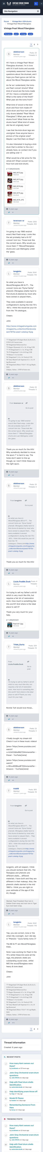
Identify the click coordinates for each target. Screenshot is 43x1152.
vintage (23, 34)
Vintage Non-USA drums (21, 21)
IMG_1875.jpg (18, 193)
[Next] (37, 44)
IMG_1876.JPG (18, 200)
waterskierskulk (17, 1087)
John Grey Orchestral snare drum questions (24, 1074)
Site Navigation (21, 11)
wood (30, 34)
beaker (14, 1100)
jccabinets (15, 1068)
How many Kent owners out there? (22, 1064)
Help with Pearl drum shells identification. (21, 1083)
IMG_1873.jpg (18, 179)
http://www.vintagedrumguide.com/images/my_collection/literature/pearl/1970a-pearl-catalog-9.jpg (21, 329)
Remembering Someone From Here (22, 1106)
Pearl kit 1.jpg (18, 624)
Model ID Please (17, 1098)
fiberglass (8, 34)
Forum (6, 21)
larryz (13, 1110)
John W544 (15, 1078)
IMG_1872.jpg (18, 173)
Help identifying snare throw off (23, 1091)
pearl (16, 34)
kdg (12, 1094)
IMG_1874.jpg (18, 186)
